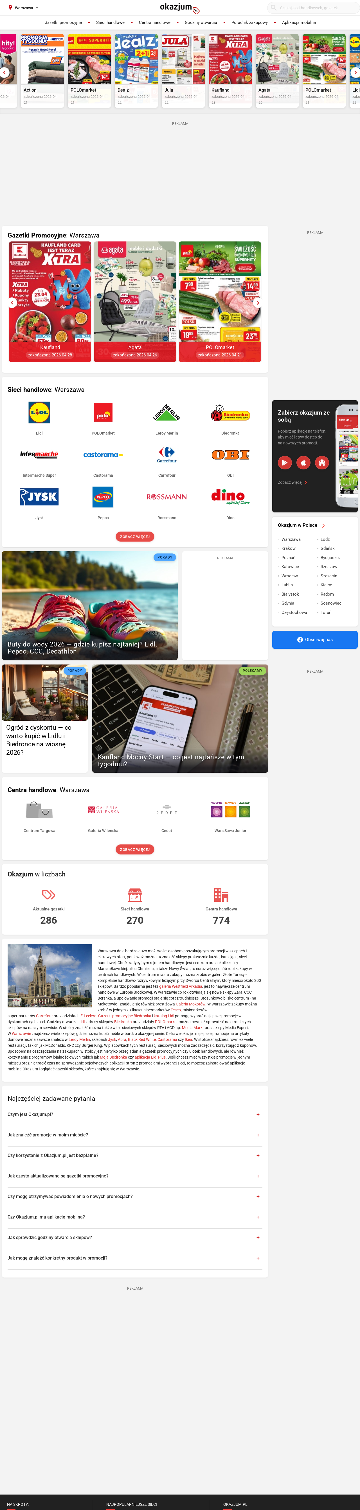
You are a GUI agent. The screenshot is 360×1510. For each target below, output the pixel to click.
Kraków (289, 559)
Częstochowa (294, 624)
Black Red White (142, 1051)
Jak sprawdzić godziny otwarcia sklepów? (50, 1249)
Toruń (326, 624)
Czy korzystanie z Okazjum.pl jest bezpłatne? (53, 1167)
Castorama (167, 1051)
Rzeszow (329, 578)
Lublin (287, 596)
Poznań (288, 569)
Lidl (81, 1033)
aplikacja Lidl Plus (150, 1068)
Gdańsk (328, 559)
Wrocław (290, 587)
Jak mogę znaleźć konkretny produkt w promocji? (57, 1269)
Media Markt (193, 1039)
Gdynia (288, 614)
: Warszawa (54, 247)
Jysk (112, 1051)
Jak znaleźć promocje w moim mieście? (48, 1146)
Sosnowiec (331, 614)
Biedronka (123, 1033)
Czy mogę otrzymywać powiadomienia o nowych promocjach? (70, 1208)
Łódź (325, 550)
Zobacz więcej (135, 548)
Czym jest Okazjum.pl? (30, 1126)
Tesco (176, 1021)
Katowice (290, 578)
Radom (327, 605)
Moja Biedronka (113, 1068)
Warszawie (21, 1045)
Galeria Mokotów (190, 1015)
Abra (122, 1051)
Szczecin (329, 587)
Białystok (290, 605)
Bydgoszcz (331, 569)
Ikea (188, 1051)
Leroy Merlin (79, 1051)
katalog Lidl (164, 1027)
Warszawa (291, 550)
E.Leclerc (88, 1027)
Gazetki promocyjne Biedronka (124, 1027)
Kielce (326, 596)
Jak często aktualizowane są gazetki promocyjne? (58, 1187)
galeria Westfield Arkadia (180, 998)
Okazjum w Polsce (302, 536)
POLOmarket (166, 1033)
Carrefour (44, 1027)
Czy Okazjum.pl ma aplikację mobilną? (46, 1228)
